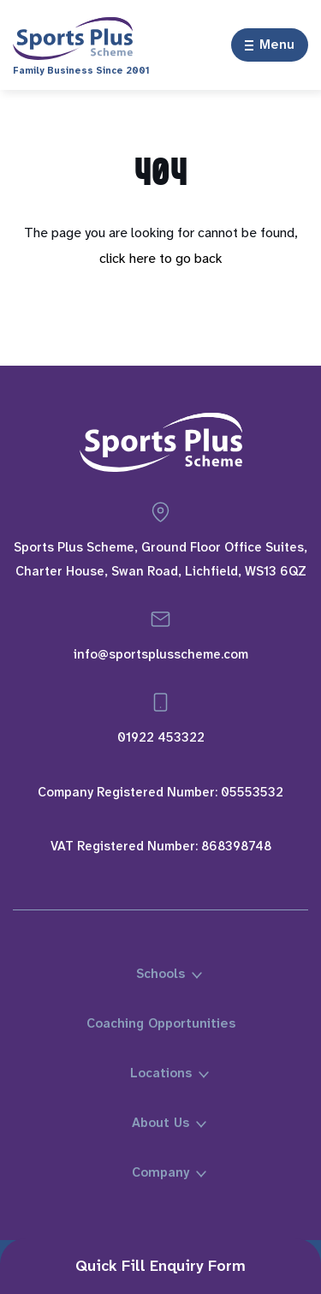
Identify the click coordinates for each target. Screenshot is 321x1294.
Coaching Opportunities (160, 1023)
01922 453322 (161, 737)
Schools (160, 973)
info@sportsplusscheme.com (161, 654)
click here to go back (161, 258)
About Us (160, 1122)
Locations (161, 1073)
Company (160, 1172)
